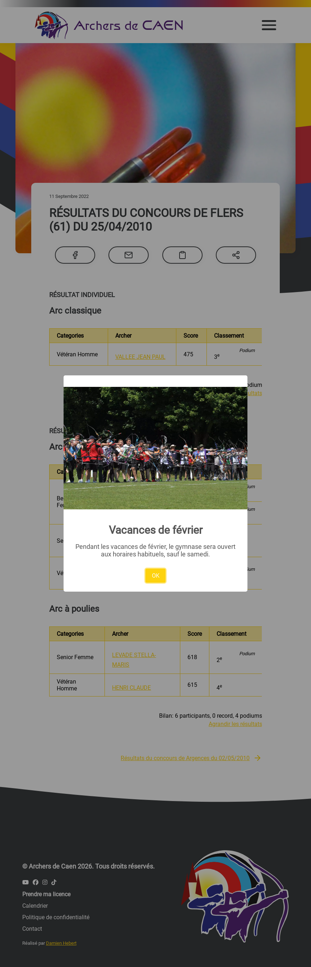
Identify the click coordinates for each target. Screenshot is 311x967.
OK (155, 575)
